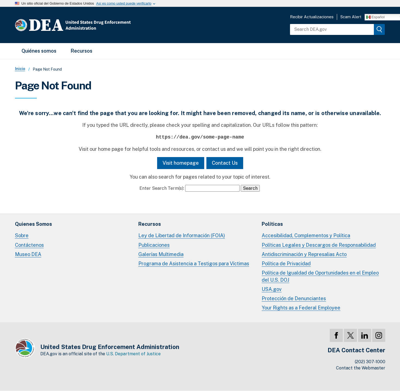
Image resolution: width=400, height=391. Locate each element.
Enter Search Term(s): (161, 188)
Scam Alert (350, 16)
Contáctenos (29, 245)
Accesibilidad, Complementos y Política (306, 235)
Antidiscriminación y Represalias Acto (304, 254)
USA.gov (272, 289)
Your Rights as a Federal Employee (301, 308)
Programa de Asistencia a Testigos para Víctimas (193, 263)
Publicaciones (154, 245)
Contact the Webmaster (360, 368)
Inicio (20, 69)
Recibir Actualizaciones (312, 16)
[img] (379, 29)
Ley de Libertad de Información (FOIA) (181, 235)
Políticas (272, 224)
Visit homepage (181, 163)
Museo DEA (28, 254)
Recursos (81, 51)
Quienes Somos (33, 224)
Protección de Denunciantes (294, 298)
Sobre (22, 235)
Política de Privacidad (286, 263)
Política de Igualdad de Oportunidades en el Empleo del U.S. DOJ (320, 276)
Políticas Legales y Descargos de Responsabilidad (319, 245)
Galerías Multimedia (161, 254)
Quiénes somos (39, 51)
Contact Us (225, 163)
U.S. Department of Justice (133, 353)
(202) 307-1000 (370, 361)
